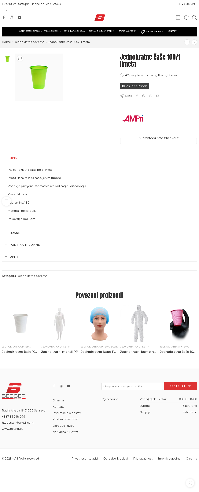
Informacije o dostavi (67, 413)
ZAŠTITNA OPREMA (127, 31)
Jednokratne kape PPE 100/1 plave (99, 352)
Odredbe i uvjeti (63, 425)
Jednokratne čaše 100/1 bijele (20, 352)
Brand (15, 233)
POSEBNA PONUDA (152, 32)
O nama (58, 400)
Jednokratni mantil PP (59, 352)
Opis (13, 158)
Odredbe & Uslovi (115, 458)
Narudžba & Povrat (65, 432)
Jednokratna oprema (29, 42)
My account (187, 4)
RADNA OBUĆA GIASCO (29, 31)
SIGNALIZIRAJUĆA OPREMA (101, 31)
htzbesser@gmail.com (18, 422)
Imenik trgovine (169, 458)
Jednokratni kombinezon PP (139, 352)
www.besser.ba (12, 428)
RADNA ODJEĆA (51, 31)
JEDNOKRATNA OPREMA (74, 31)
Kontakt (58, 406)
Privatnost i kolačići (85, 458)
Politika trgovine (25, 244)
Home (6, 42)
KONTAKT (172, 31)
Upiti (14, 256)
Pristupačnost (143, 458)
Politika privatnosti (65, 419)
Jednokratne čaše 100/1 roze (178, 352)
